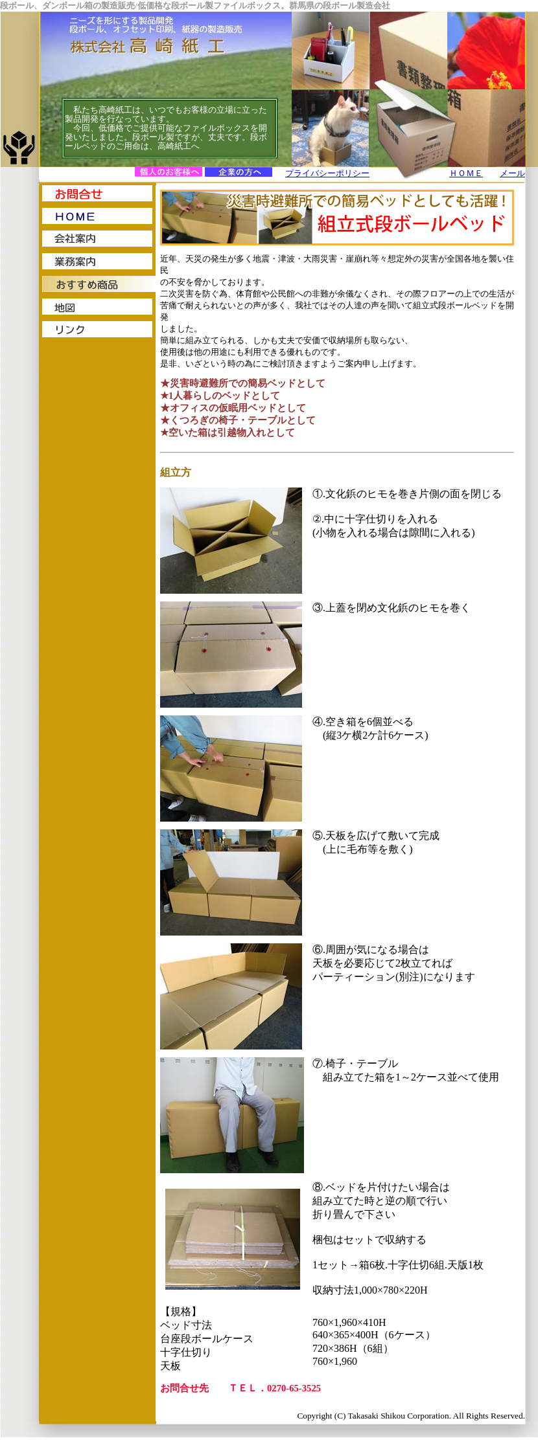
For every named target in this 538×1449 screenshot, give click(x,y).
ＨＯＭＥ (466, 173)
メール (512, 173)
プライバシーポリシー (327, 173)
